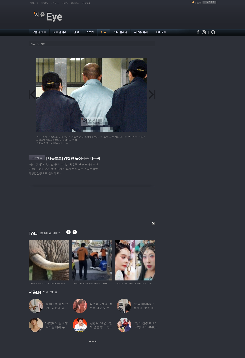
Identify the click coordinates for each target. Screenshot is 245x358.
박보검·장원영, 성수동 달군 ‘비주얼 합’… (100, 308)
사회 (43, 44)
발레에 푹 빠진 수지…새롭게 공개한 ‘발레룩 (56, 308)
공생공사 (75, 3)
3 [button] (95, 341)
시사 (33, 44)
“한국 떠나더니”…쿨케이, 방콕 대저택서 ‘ (145, 308)
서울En (65, 3)
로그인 (198, 3)
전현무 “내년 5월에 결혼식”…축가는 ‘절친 (101, 327)
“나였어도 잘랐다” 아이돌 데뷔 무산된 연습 (56, 327)
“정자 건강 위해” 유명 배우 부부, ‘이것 (145, 327)
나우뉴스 (55, 3)
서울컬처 (86, 3)
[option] (49, 260)
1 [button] (90, 341)
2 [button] (93, 341)
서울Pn (44, 3)
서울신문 (34, 3)
